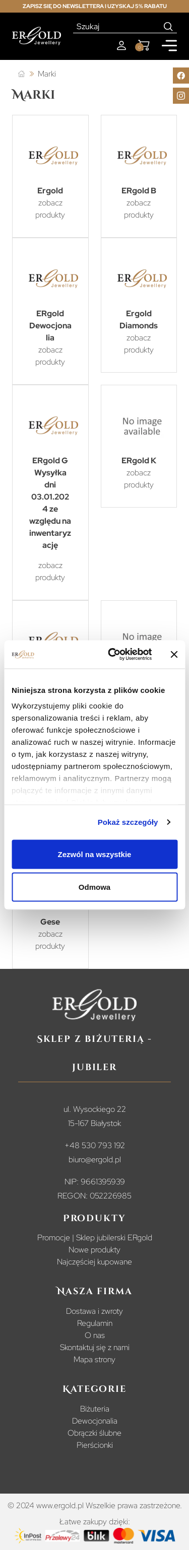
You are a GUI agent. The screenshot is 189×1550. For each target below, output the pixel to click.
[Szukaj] (116, 27)
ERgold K (138, 460)
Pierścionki (95, 1445)
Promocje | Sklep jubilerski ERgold (94, 1237)
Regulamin (94, 1323)
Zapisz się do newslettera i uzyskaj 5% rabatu (95, 6)
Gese (50, 922)
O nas (95, 1335)
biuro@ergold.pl (95, 1159)
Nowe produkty (94, 1249)
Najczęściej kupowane (94, 1261)
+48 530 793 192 (95, 1145)
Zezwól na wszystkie (95, 854)
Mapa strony (94, 1359)
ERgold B (138, 190)
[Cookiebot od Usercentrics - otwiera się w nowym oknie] (113, 654)
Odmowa (94, 887)
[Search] (168, 27)
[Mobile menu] (169, 45)
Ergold (50, 190)
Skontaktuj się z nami (95, 1347)
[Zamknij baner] (173, 654)
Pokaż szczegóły (128, 822)
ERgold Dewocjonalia (50, 325)
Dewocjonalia (94, 1421)
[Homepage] (36, 36)
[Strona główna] (21, 74)
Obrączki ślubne (94, 1433)
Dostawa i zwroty (94, 1311)
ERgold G (50, 460)
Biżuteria (94, 1408)
